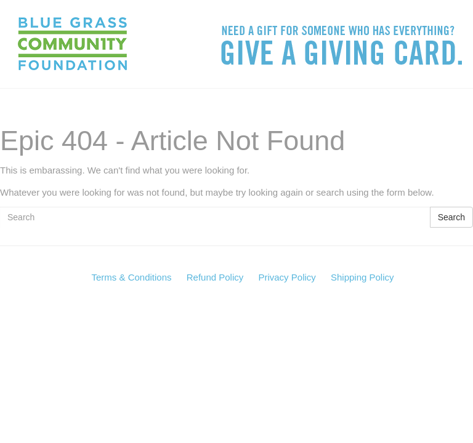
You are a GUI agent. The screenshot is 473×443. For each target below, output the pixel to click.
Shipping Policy (362, 277)
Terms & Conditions (131, 277)
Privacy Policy (286, 277)
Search (451, 217)
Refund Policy (215, 277)
